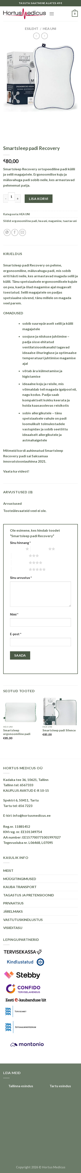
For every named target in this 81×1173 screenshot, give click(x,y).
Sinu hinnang (20, 543)
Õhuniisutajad (54, 1161)
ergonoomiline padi (24, 221)
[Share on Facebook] (14, 232)
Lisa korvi (38, 199)
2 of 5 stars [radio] (39, 548)
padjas (57, 292)
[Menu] (51, 13)
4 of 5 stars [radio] (20, 562)
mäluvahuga (12, 180)
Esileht (31, 28)
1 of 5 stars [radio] (17, 548)
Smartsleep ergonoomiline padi (16, 732)
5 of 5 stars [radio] (20, 569)
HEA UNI (49, 28)
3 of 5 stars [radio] (20, 555)
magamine (55, 221)
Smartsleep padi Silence (59, 730)
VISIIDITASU (12, 928)
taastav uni (70, 221)
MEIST (8, 870)
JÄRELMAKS (13, 911)
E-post (15, 634)
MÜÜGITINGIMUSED (19, 879)
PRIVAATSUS (13, 903)
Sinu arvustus (21, 578)
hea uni (42, 221)
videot (23, 471)
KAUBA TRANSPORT (20, 887)
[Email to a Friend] (22, 232)
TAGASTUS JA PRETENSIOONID (28, 895)
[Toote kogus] (11, 196)
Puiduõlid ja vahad (29, 1161)
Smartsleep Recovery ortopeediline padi (35, 169)
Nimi (14, 614)
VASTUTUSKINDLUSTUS (23, 920)
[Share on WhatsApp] (7, 232)
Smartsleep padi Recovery (24, 265)
